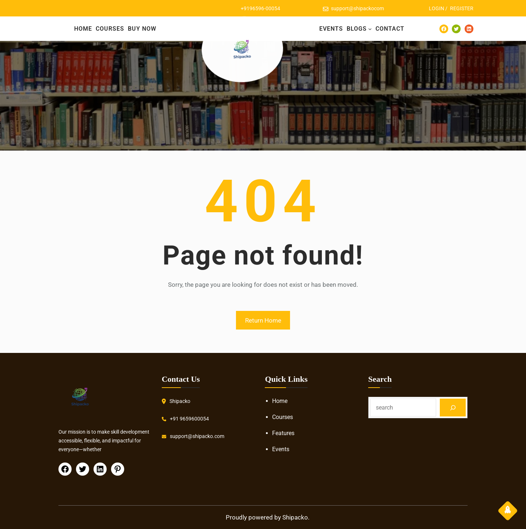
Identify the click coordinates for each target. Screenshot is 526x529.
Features (283, 433)
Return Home (263, 320)
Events (280, 449)
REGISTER (461, 8)
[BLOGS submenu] (370, 29)
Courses (282, 417)
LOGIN (436, 8)
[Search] (453, 407)
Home (279, 400)
